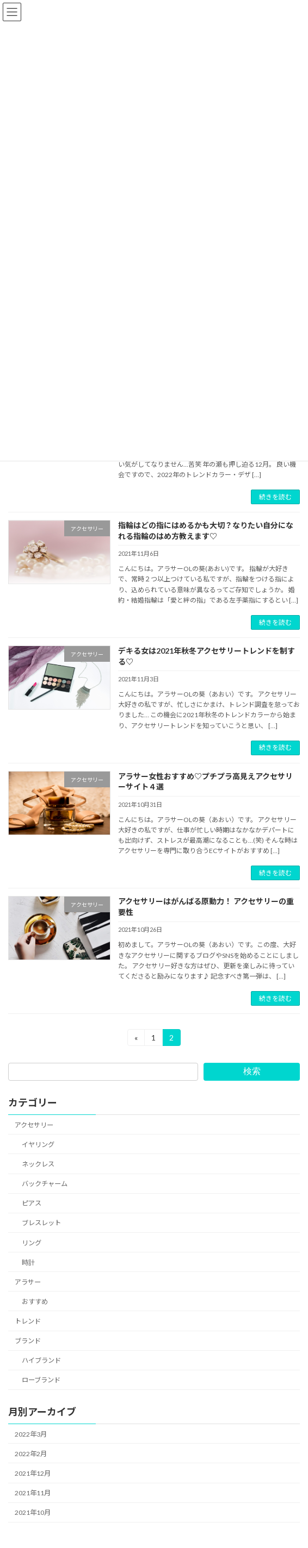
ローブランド (41, 1380)
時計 (28, 1262)
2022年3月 (31, 1434)
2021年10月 (33, 1512)
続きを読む (275, 497)
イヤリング (38, 1144)
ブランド (28, 1341)
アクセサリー (34, 1125)
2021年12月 (33, 1473)
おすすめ (35, 1302)
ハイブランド (41, 1360)
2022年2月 (31, 1454)
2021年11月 (33, 1493)
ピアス (31, 1203)
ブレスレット (41, 1223)
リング (31, 1243)
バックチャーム (44, 1184)
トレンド (28, 1321)
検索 (252, 1071)
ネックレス (38, 1164)
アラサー (28, 1282)
